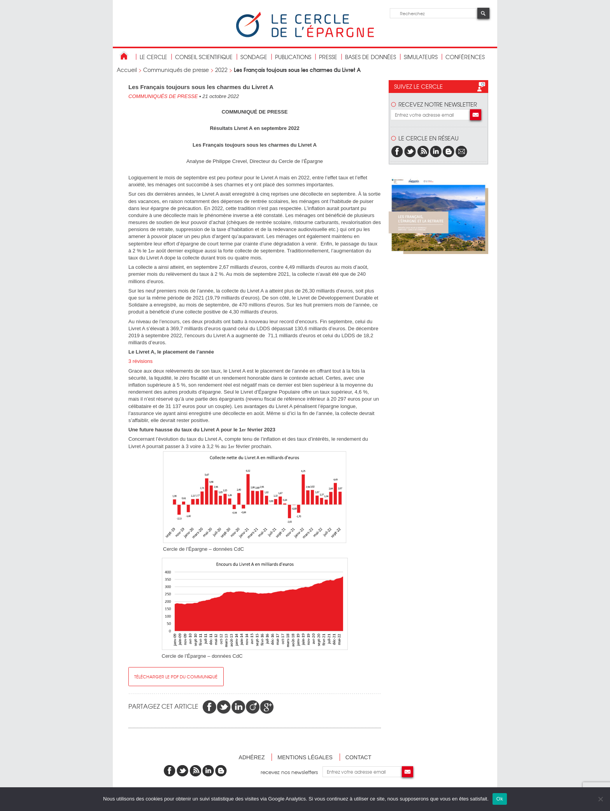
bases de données (370, 57)
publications (293, 57)
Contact (358, 757)
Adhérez (252, 757)
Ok (499, 799)
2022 (221, 70)
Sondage (253, 57)
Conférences (465, 57)
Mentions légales (305, 757)
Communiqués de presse (176, 70)
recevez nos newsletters (292, 771)
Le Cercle (153, 57)
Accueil (127, 70)
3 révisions (140, 361)
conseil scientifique (204, 57)
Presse (328, 57)
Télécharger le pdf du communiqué (175, 676)
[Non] (600, 799)
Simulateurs (421, 57)
